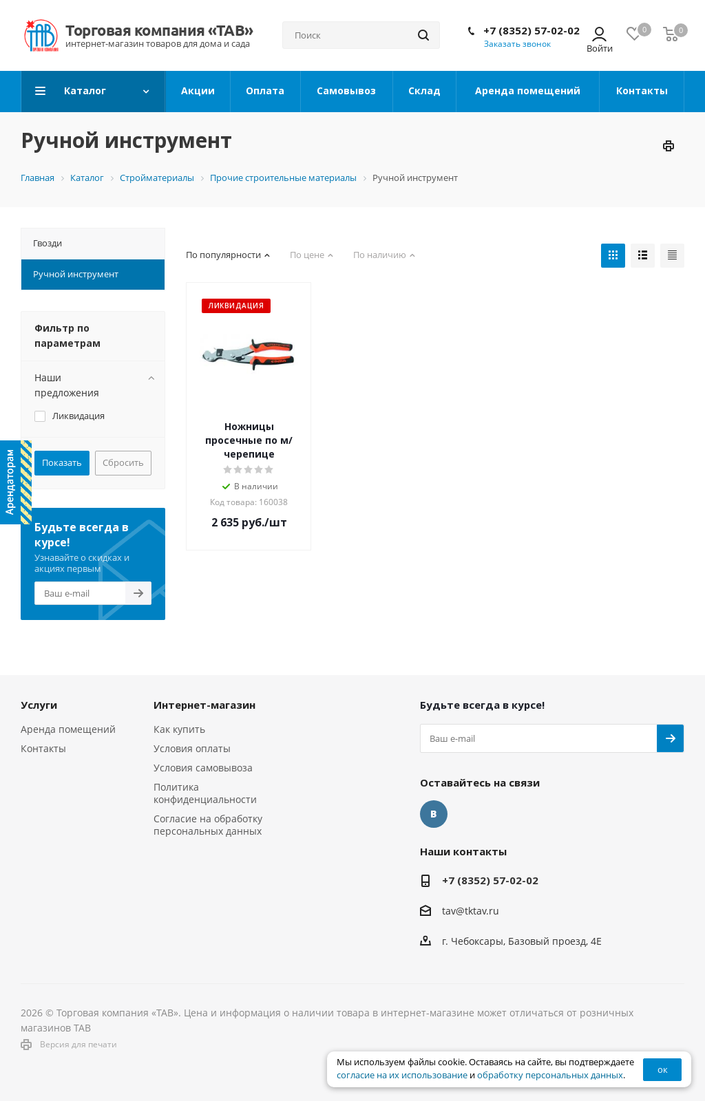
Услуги (39, 705)
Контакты (43, 748)
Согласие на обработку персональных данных (208, 824)
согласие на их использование (402, 1075)
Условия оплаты (192, 748)
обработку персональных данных (550, 1075)
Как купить (179, 729)
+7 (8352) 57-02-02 (531, 30)
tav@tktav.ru (470, 910)
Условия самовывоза (203, 767)
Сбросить (123, 462)
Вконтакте (434, 814)
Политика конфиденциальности (205, 793)
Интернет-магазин (204, 705)
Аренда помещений (68, 729)
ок (662, 1069)
